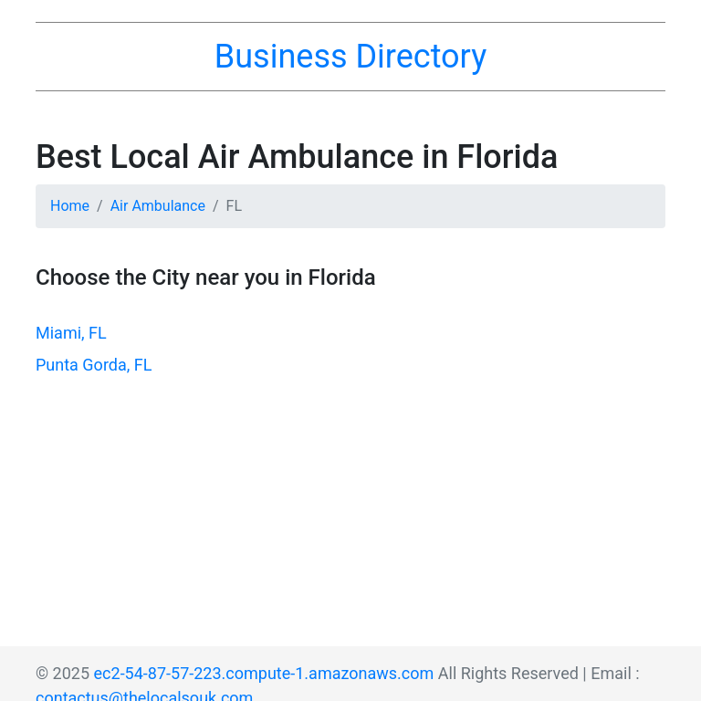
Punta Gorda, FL (94, 364)
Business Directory (350, 56)
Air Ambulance (157, 205)
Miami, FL (71, 332)
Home (69, 205)
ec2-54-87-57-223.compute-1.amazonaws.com (264, 673)
